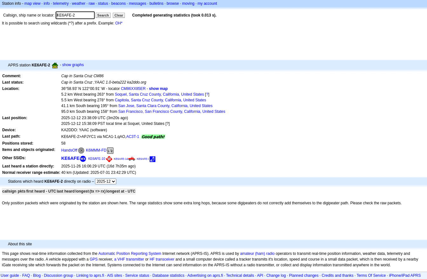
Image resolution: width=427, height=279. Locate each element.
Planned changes (304, 275)
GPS (94, 259)
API (260, 275)
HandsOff (69, 150)
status (103, 3)
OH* (119, 23)
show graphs (73, 65)
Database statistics (168, 275)
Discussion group (58, 275)
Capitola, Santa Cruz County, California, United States (160, 100)
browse (172, 3)
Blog (37, 275)
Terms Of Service (371, 275)
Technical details (240, 275)
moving (188, 3)
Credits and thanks (338, 275)
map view (32, 3)
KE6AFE (70, 158)
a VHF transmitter (129, 259)
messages (137, 3)
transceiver (165, 259)
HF (152, 259)
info (47, 3)
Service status (137, 275)
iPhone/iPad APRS (405, 275)
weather (78, 3)
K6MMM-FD (96, 150)
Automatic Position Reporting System (129, 253)
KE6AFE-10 (96, 158)
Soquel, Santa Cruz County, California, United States (159, 94)
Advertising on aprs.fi (205, 275)
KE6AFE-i (143, 158)
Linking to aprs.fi (90, 275)
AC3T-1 (132, 136)
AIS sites (114, 275)
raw (92, 3)
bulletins (156, 3)
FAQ (26, 275)
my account (207, 3)
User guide (10, 275)
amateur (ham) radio (257, 253)
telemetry (61, 3)
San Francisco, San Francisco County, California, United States (171, 111)
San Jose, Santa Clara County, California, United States (165, 106)
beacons (118, 3)
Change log (276, 275)
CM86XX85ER (133, 88)
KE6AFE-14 (121, 158)
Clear (118, 15)
